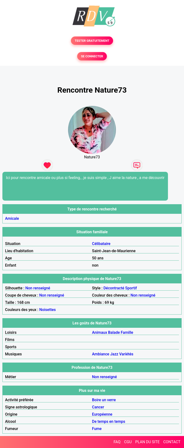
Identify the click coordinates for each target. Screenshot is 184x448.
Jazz (114, 354)
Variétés (126, 354)
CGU (128, 442)
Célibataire (101, 243)
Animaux (99, 332)
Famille (127, 332)
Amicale (12, 218)
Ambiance (100, 354)
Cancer (98, 407)
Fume (97, 428)
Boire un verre (104, 400)
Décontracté (114, 288)
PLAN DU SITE (147, 442)
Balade (114, 332)
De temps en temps (108, 421)
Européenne (102, 414)
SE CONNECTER (92, 56)
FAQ (117, 442)
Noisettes (47, 309)
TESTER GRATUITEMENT (92, 40)
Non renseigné (37, 288)
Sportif (131, 288)
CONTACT (171, 442)
